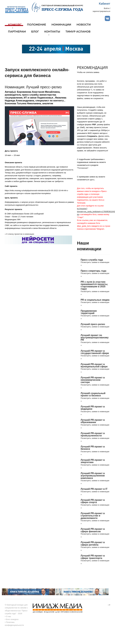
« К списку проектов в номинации (19, 234)
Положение (36, 24)
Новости (84, 24)
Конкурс (15, 25)
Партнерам (17, 31)
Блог (35, 31)
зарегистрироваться (101, 11)
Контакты (52, 32)
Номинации (61, 24)
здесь (92, 180)
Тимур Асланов (78, 31)
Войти (106, 8)
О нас (8, 616)
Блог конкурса (12, 619)
